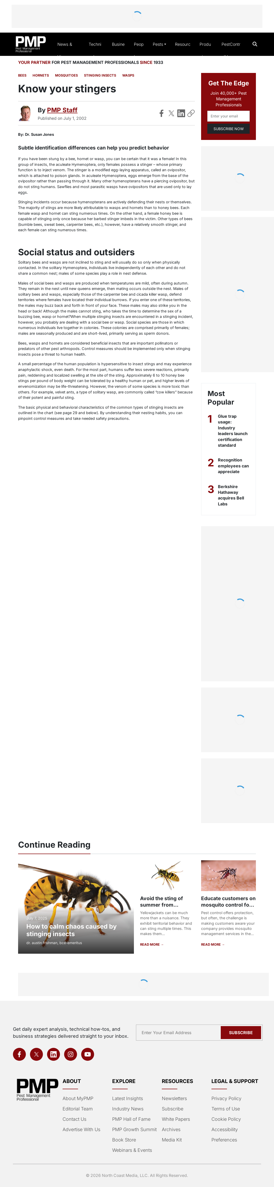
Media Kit (172, 1140)
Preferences (224, 1140)
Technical (95, 50)
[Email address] (228, 116)
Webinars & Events (132, 1150)
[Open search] (255, 44)
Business (118, 50)
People (139, 50)
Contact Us (74, 1119)
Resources (183, 50)
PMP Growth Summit (134, 1129)
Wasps (128, 75)
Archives (171, 1129)
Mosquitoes (66, 75)
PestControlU (231, 50)
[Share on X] (171, 113)
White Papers (176, 1119)
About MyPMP (78, 1098)
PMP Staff (62, 110)
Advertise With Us (81, 1129)
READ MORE (150, 944)
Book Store (124, 1140)
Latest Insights (127, 1098)
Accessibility (224, 1129)
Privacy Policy (226, 1098)
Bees (22, 75)
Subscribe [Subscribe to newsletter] (241, 1032)
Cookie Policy (226, 1119)
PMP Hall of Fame (131, 1119)
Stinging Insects (100, 75)
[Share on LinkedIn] (181, 113)
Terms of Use (225, 1108)
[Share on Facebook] (161, 113)
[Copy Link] (191, 113)
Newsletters (174, 1098)
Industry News (127, 1108)
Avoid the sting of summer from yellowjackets (161, 904)
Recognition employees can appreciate (233, 465)
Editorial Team (78, 1108)
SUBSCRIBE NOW (229, 128)
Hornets (41, 75)
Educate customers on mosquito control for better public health (228, 904)
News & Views (64, 50)
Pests (158, 44)
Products (205, 50)
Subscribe (172, 1108)
